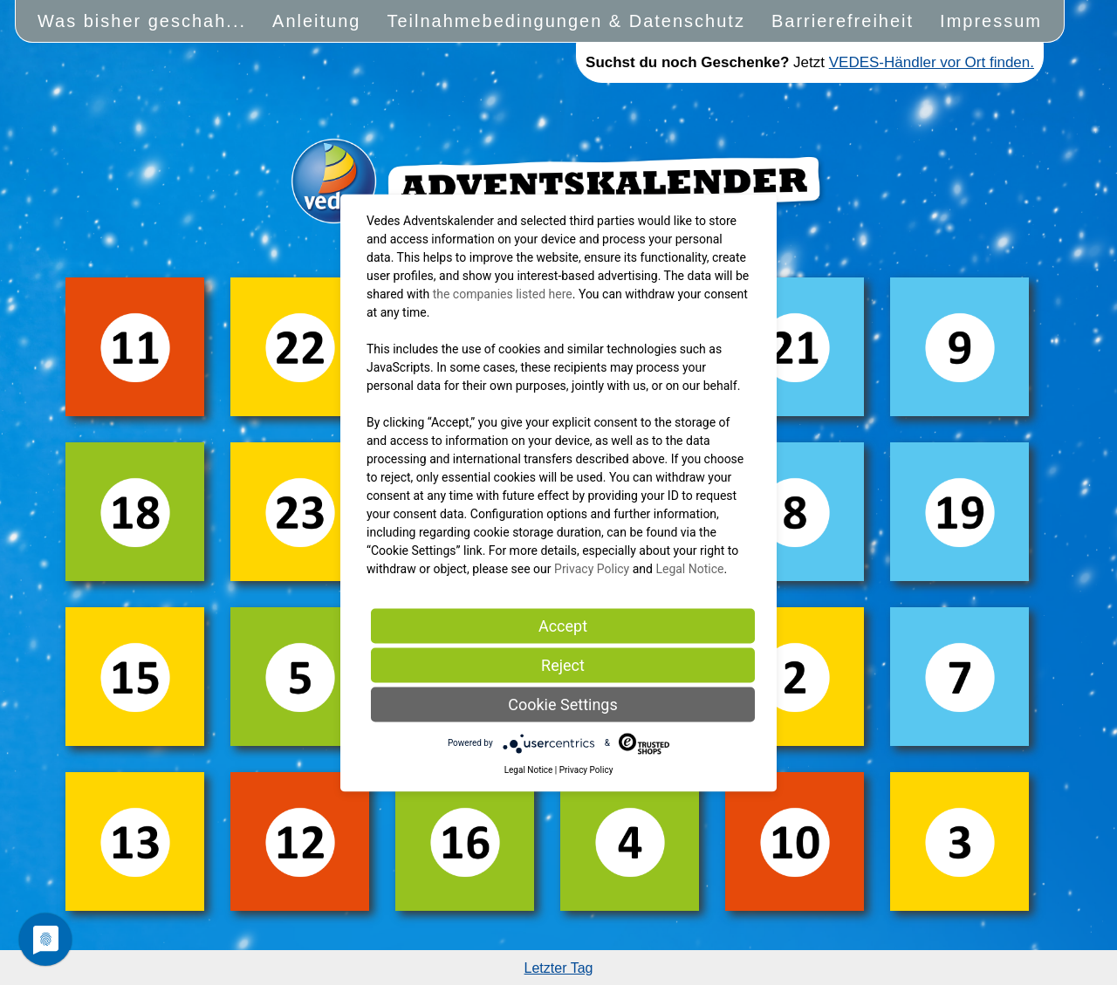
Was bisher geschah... (142, 21)
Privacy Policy (591, 568)
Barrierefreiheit (842, 21)
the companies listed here (502, 293)
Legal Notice (689, 568)
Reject (563, 664)
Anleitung (316, 21)
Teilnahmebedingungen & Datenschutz (565, 21)
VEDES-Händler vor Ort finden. (931, 62)
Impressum (991, 21)
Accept (562, 625)
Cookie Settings (562, 703)
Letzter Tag (558, 968)
